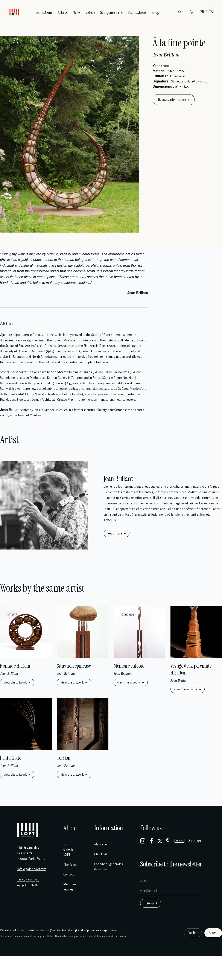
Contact (68, 874)
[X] (160, 840)
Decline (193, 933)
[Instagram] (142, 840)
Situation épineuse (74, 665)
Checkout (100, 854)
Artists (62, 12)
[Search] (179, 12)
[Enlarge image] (69, 134)
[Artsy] (179, 840)
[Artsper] (194, 840)
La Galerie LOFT (68, 849)
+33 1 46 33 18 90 (28, 880)
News (76, 12)
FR (202, 12)
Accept (213, 933)
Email (144, 880)
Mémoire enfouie (129, 665)
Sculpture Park (111, 12)
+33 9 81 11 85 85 (27, 885)
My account (101, 844)
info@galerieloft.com (31, 869)
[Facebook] (151, 840)
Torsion (63, 758)
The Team (70, 864)
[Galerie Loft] (27, 830)
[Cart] (191, 12)
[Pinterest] (168, 840)
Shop (155, 12)
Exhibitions (44, 12)
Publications (137, 12)
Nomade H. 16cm (15, 665)
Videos (90, 12)
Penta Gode (10, 758)
